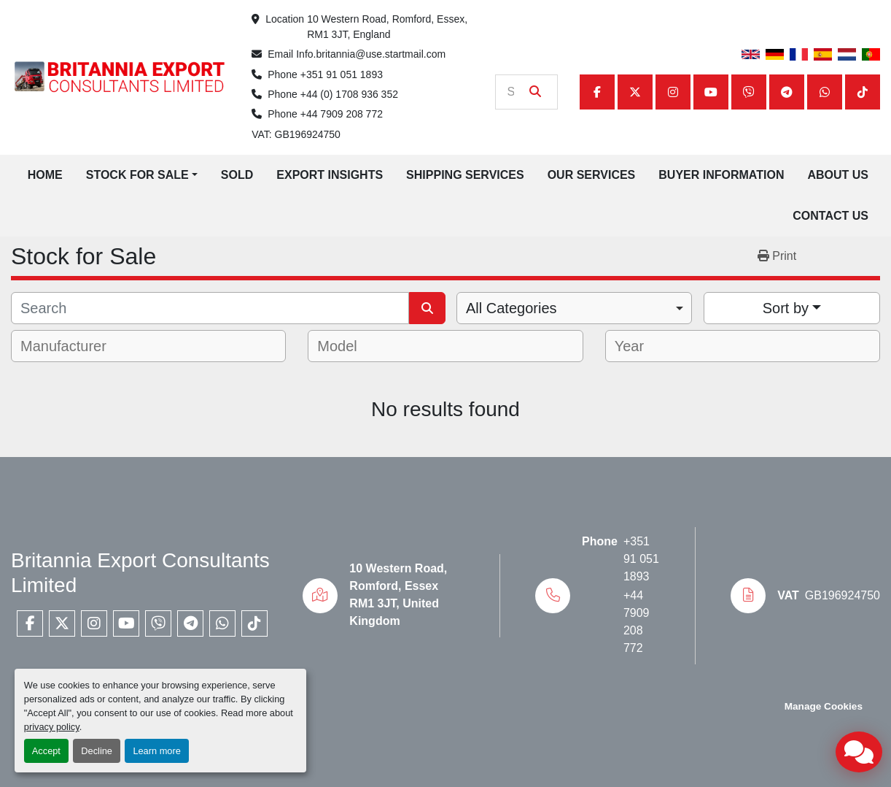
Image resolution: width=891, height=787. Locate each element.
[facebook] (597, 92)
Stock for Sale (137, 175)
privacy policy (51, 726)
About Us (837, 175)
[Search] (516, 92)
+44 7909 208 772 (341, 114)
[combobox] (574, 308)
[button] (141, 175)
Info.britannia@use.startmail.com (371, 54)
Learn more (156, 750)
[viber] (748, 92)
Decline (96, 750)
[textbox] (73, 346)
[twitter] (635, 92)
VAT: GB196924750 (296, 134)
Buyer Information (721, 175)
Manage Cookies (824, 706)
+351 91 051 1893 (341, 74)
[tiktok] (862, 92)
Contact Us (830, 216)
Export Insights (329, 175)
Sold (237, 175)
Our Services (592, 175)
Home (45, 175)
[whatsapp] (824, 92)
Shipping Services (465, 175)
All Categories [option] (511, 308)
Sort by (786, 308)
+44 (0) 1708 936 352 (349, 94)
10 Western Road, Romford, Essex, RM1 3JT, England (388, 26)
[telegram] (786, 92)
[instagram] (672, 92)
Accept (46, 750)
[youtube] (710, 92)
